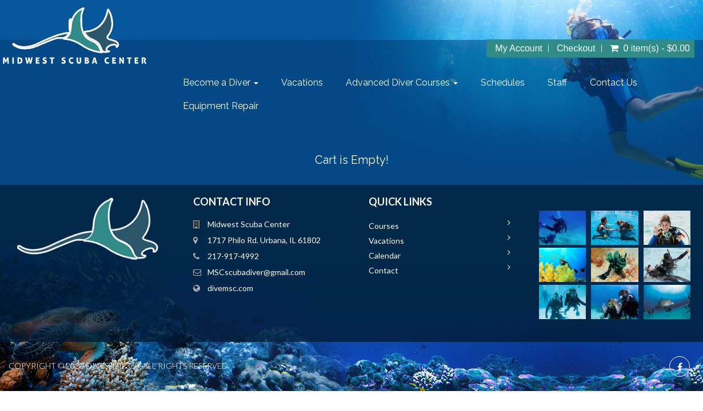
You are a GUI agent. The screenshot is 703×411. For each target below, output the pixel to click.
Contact (398, 270)
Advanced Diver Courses (409, 82)
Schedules (510, 82)
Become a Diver (228, 82)
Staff (564, 82)
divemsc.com (237, 288)
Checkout (604, 49)
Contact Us (621, 82)
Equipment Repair (228, 105)
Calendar (399, 255)
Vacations (309, 82)
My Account (547, 49)
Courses (398, 226)
